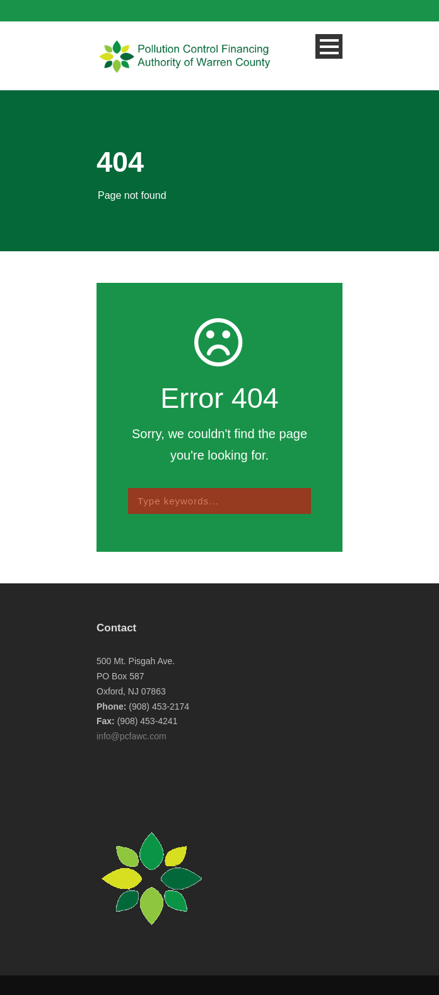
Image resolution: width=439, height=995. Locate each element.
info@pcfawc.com (132, 736)
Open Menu (328, 46)
